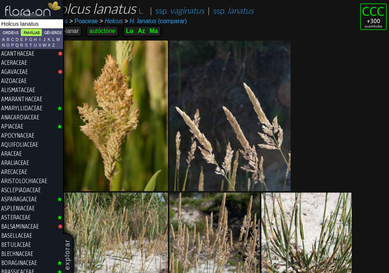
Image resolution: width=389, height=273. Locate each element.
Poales (76, 21)
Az (158, 31)
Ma (171, 31)
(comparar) (173, 21)
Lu (146, 31)
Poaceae (101, 21)
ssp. (196, 11)
